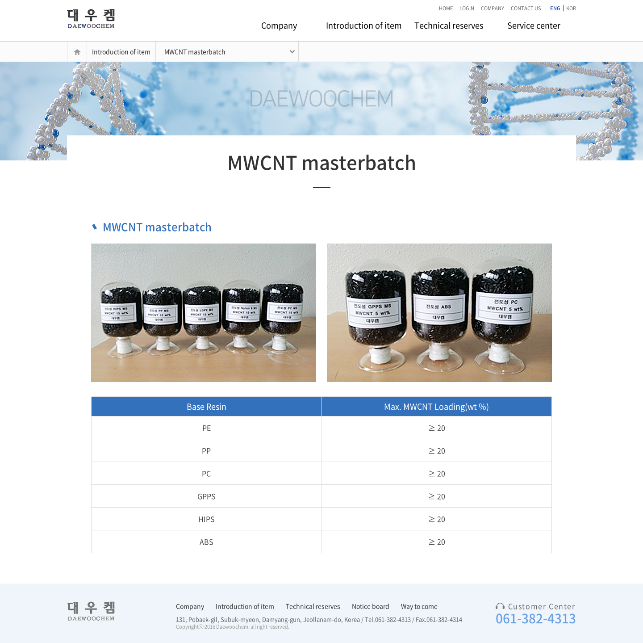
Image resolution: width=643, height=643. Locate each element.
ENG (555, 8)
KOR (571, 8)
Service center (533, 25)
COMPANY (492, 8)
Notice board (370, 605)
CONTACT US (526, 8)
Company (279, 25)
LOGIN (466, 8)
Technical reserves (448, 25)
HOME (446, 8)
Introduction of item (364, 25)
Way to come (419, 605)
